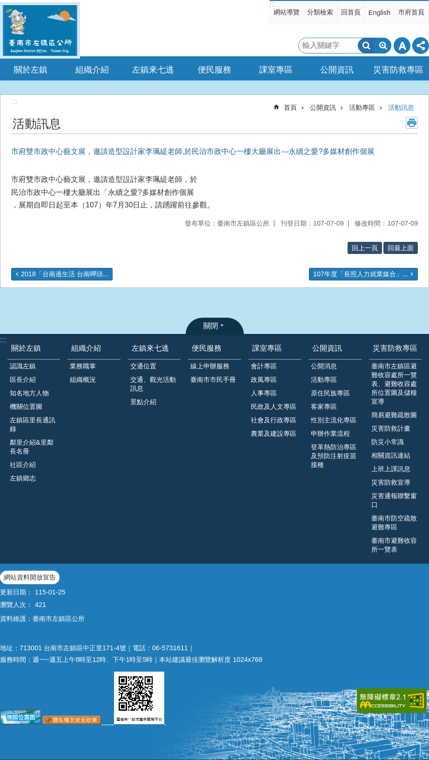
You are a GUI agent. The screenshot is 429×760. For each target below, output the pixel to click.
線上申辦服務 (209, 366)
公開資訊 (323, 107)
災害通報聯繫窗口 (394, 500)
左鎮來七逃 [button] (153, 69)
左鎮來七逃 (150, 348)
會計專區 (264, 366)
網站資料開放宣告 (30, 577)
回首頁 (351, 12)
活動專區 (362, 107)
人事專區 (264, 393)
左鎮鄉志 (23, 478)
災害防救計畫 (390, 428)
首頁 (290, 107)
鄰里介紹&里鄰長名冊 (32, 447)
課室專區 (267, 348)
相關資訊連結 (390, 455)
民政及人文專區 (273, 406)
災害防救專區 (395, 348)
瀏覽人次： (16, 604)
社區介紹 (23, 464)
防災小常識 (387, 442)
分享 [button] (420, 45)
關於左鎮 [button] (30, 69)
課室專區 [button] (276, 69)
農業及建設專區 (273, 433)
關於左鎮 (26, 348)
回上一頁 (365, 248)
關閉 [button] (210, 326)
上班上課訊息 (390, 469)
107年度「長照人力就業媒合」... (360, 274)
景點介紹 (143, 402)
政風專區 (264, 379)
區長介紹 (23, 379)
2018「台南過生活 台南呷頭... (64, 274)
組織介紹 (86, 348)
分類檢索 (320, 12)
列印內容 (412, 123)
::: (272, 4)
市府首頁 (411, 12)
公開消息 (324, 366)
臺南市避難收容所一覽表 (394, 545)
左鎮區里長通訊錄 (32, 424)
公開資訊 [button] (337, 69)
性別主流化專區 (333, 420)
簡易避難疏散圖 (394, 415)
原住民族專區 (330, 393)
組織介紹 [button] (92, 69)
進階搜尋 (383, 45)
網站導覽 (287, 12)
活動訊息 (401, 107)
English (379, 12)
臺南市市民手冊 (213, 379)
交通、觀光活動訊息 (153, 384)
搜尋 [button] (366, 45)
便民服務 (206, 348)
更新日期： (16, 592)
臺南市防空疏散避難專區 (394, 522)
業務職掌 (83, 366)
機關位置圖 (26, 406)
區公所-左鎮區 (40, 30)
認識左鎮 (23, 366)
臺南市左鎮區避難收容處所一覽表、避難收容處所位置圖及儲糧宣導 (394, 383)
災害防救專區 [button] (398, 69)
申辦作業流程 (330, 433)
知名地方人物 (29, 393)
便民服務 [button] (214, 69)
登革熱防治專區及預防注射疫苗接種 (333, 455)
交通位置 (143, 366)
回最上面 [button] (401, 248)
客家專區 (324, 406)
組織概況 (83, 379)
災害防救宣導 (390, 482)
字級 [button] (402, 45)
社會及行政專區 (273, 420)
